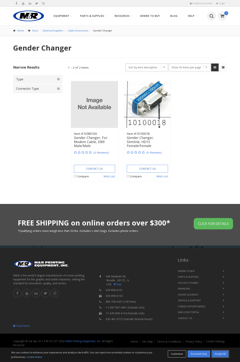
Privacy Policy (193, 341)
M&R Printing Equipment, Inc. (83, 341)
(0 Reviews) (101, 152)
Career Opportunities (191, 306)
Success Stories (188, 282)
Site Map (147, 341)
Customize (177, 353)
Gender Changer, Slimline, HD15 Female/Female (140, 142)
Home (20, 30)
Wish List (109, 176)
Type (19, 79)
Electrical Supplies (53, 30)
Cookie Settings (215, 341)
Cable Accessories (78, 30)
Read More (21, 326)
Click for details (213, 223)
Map (117, 284)
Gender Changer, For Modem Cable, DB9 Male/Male (90, 142)
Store (35, 30)
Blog (173, 16)
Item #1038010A (85, 134)
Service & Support (189, 300)
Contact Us (94, 168)
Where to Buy (150, 16)
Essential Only (199, 353)
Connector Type (27, 89)
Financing (184, 288)
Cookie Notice (34, 357)
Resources (122, 16)
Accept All (220, 353)
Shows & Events (188, 294)
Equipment (61, 16)
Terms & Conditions (169, 341)
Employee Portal (188, 312)
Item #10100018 (138, 134)
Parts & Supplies (92, 16)
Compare (83, 176)
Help (191, 16)
